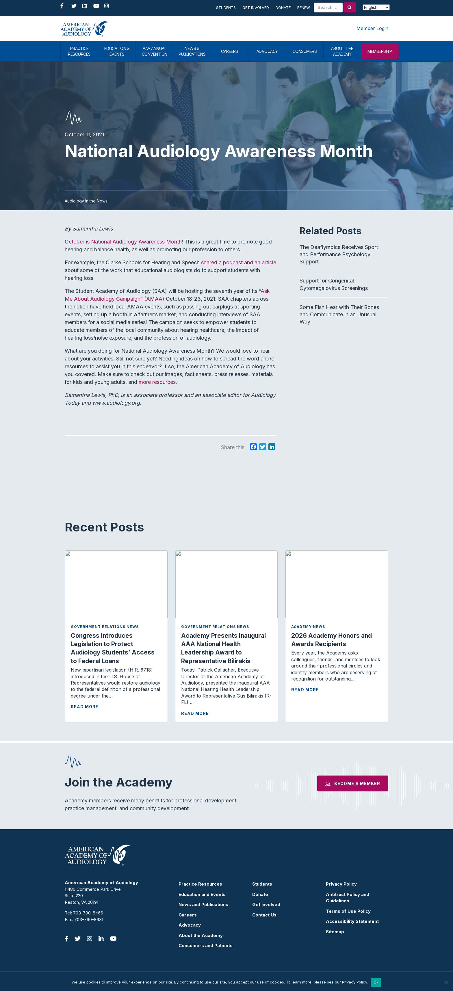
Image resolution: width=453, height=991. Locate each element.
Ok (376, 982)
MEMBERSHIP (379, 51)
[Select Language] (376, 7)
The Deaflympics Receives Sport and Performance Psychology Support (339, 254)
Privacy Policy (341, 884)
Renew (303, 7)
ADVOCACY (267, 51)
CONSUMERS (305, 51)
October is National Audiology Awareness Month (123, 242)
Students (226, 7)
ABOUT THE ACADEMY (342, 51)
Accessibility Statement (352, 921)
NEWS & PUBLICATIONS (192, 51)
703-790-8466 (88, 913)
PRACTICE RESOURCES (79, 51)
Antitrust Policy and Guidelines (347, 898)
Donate (283, 7)
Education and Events (202, 894)
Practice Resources (200, 884)
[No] (446, 982)
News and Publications (203, 904)
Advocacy (190, 925)
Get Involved (255, 7)
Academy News (308, 626)
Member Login (372, 28)
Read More (85, 706)
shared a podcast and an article (238, 262)
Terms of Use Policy (348, 911)
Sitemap (335, 931)
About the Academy (201, 935)
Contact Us (264, 915)
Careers (188, 915)
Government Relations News (105, 626)
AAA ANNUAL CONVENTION (154, 51)
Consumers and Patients (206, 945)
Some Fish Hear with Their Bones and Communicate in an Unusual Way (339, 314)
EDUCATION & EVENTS (117, 51)
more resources (157, 382)
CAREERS (229, 51)
